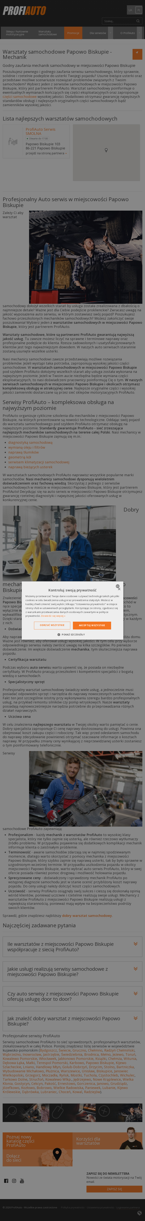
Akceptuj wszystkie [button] (92, 625)
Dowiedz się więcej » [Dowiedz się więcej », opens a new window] (53, 616)
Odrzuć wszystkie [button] (52, 625)
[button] (72, 634)
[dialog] (72, 610)
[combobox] (118, 586)
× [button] (119, 589)
